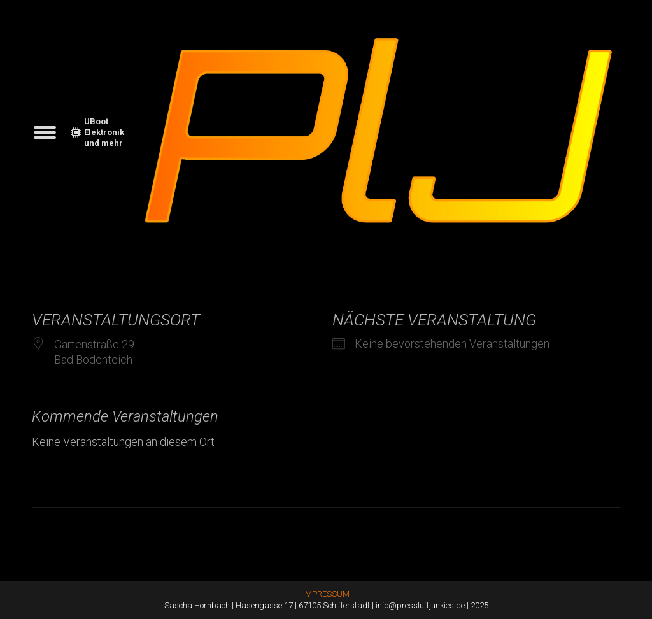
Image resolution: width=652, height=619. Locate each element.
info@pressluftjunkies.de (420, 605)
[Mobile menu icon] (45, 132)
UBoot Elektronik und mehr (97, 132)
